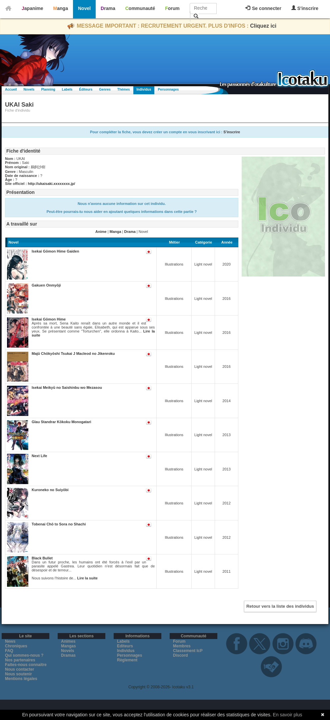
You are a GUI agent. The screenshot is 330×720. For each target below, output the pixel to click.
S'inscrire (304, 8)
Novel (84, 8)
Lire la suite (87, 578)
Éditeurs (85, 89)
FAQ (9, 650)
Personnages (168, 89)
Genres (104, 89)
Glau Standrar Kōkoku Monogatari (61, 422)
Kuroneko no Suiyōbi (50, 490)
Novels (29, 89)
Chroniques (16, 646)
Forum (172, 8)
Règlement (127, 660)
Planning (48, 89)
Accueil (11, 89)
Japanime (32, 8)
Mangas (68, 646)
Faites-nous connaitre (26, 664)
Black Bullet (42, 558)
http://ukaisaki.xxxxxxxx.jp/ (51, 184)
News (10, 641)
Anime (101, 232)
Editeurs (125, 646)
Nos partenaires (20, 660)
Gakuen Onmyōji (46, 285)
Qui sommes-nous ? (24, 655)
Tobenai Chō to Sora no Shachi (59, 524)
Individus (144, 89)
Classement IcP (188, 650)
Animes (68, 641)
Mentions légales (21, 678)
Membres (182, 646)
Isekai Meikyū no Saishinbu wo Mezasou (67, 387)
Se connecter (263, 8)
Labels (67, 89)
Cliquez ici (263, 26)
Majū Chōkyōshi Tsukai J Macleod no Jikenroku (73, 354)
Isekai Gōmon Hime (49, 319)
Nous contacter (19, 669)
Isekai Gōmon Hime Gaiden (55, 251)
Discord (180, 655)
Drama (108, 8)
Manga (60, 8)
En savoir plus (287, 714)
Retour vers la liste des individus (280, 606)
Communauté (140, 8)
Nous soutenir (18, 674)
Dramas (68, 655)
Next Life (39, 456)
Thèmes (123, 89)
